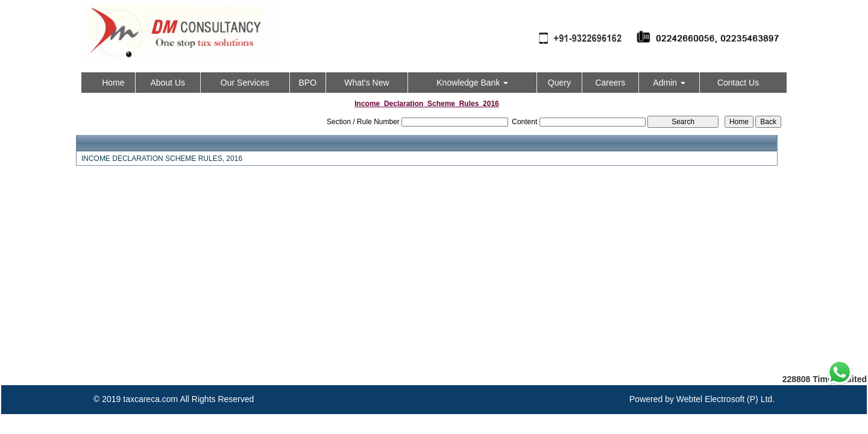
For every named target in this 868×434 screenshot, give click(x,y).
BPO (307, 82)
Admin (669, 82)
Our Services (245, 82)
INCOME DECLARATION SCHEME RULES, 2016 (161, 158)
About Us (167, 82)
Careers (610, 82)
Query (559, 82)
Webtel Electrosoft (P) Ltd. (725, 399)
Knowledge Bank (472, 82)
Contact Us (738, 82)
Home (113, 82)
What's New (366, 82)
